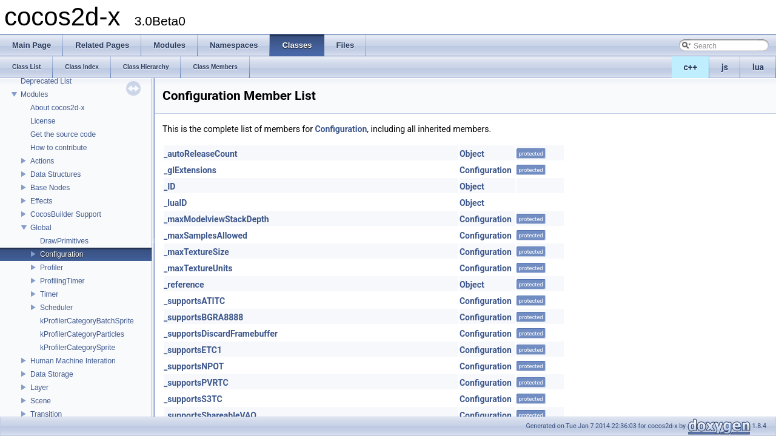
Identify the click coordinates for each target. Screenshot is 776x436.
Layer (39, 387)
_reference (184, 284)
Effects (41, 201)
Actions (42, 161)
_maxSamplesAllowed (205, 235)
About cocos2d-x (57, 108)
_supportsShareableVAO (210, 415)
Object (472, 154)
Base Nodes (50, 187)
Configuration (61, 254)
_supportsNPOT (194, 366)
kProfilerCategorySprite (77, 347)
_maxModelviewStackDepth (216, 219)
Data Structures (55, 174)
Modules (34, 94)
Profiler (51, 267)
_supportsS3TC (193, 399)
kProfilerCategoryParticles (82, 334)
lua (758, 67)
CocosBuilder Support (65, 214)
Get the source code (63, 134)
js (724, 67)
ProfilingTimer (62, 281)
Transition (46, 414)
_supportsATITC (194, 301)
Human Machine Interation (73, 361)
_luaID (175, 203)
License (42, 121)
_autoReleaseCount (201, 154)
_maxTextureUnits (198, 268)
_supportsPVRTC (196, 383)
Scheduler (56, 307)
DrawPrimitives (64, 241)
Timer (49, 294)
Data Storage (51, 374)
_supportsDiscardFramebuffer (221, 334)
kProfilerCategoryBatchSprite (87, 321)
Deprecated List (46, 81)
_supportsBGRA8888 (203, 317)
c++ (691, 67)
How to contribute (58, 148)
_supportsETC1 (193, 350)
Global (41, 227)
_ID (169, 186)
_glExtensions (190, 170)
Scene (40, 401)
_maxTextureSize (196, 252)
